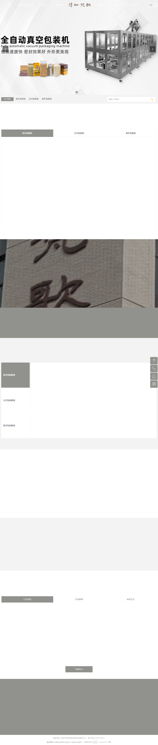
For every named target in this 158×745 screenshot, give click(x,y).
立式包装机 (79, 133)
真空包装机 (131, 133)
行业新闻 (79, 599)
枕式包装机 (27, 133)
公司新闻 (27, 599)
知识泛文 (131, 599)
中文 (151, 5)
